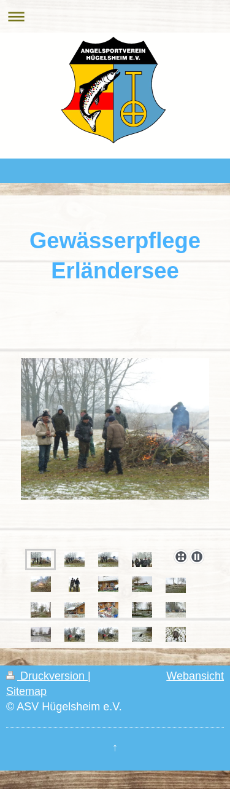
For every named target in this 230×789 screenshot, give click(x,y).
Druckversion (47, 676)
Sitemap (26, 691)
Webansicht (195, 676)
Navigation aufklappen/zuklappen (115, 16)
